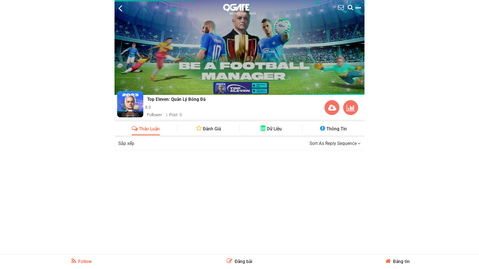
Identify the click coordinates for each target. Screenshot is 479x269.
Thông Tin (333, 129)
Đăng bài (239, 261)
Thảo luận (146, 129)
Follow (81, 261)
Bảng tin (397, 261)
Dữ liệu (271, 129)
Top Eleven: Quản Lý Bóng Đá (176, 99)
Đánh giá (208, 129)
